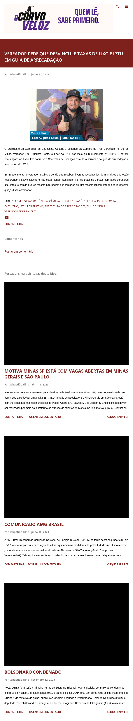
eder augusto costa (101, 201)
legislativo (35, 206)
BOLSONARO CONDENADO (33, 672)
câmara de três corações (67, 201)
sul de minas (96, 206)
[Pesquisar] (117, 6)
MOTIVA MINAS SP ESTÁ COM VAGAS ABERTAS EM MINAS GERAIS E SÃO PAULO (66, 374)
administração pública (31, 201)
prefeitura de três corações (65, 206)
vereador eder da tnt (20, 211)
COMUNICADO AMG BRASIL (34, 524)
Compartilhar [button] (14, 224)
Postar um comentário (18, 251)
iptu (23, 206)
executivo (11, 206)
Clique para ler (118, 416)
